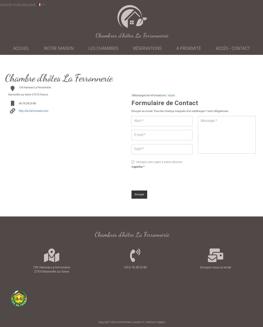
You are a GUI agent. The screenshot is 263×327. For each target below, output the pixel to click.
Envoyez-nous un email (215, 267)
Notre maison (59, 48)
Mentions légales (155, 322)
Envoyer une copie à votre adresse (159, 162)
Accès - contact (233, 48)
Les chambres (103, 48)
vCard (171, 95)
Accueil (21, 48)
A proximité (188, 48)
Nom (138, 121)
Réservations (147, 48)
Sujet (139, 149)
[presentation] (163, 178)
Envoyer (139, 194)
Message (209, 121)
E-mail (140, 135)
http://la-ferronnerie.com (33, 110)
